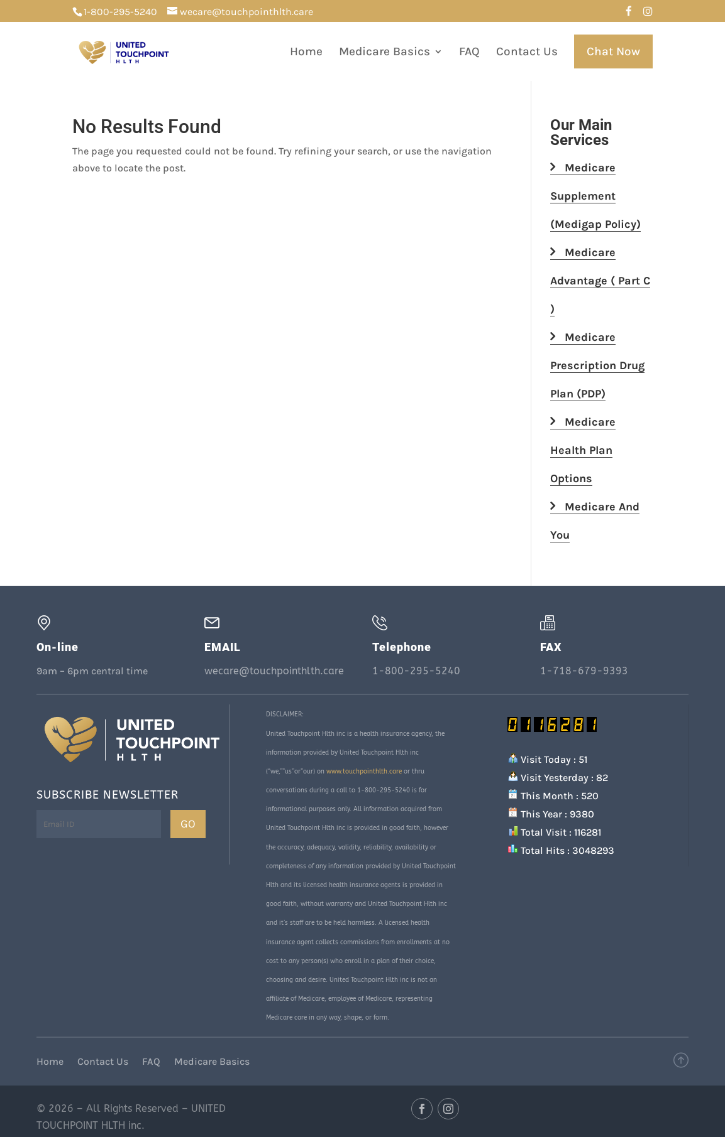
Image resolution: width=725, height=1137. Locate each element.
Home (306, 52)
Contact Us (527, 52)
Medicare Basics (384, 52)
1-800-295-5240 (120, 12)
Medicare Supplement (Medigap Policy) (595, 196)
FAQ (469, 52)
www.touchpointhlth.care (364, 771)
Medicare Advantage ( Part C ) (600, 280)
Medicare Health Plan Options (583, 450)
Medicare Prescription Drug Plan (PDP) (597, 365)
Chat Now (613, 51)
